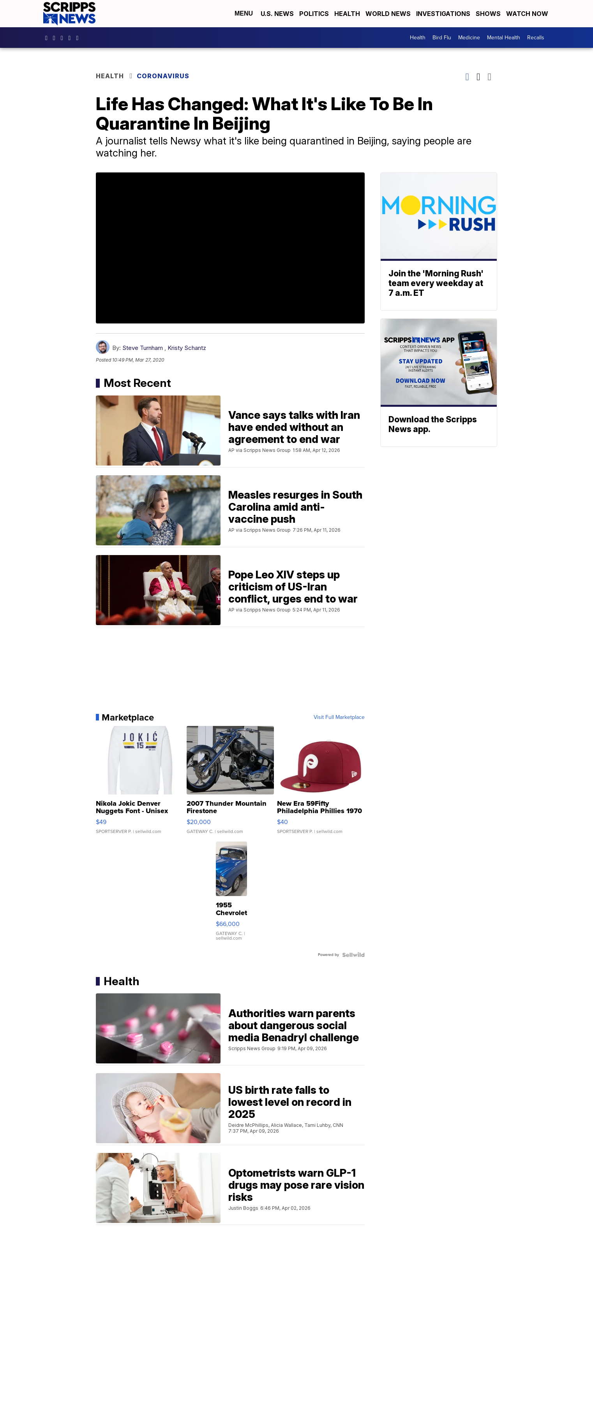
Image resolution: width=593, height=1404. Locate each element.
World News (388, 14)
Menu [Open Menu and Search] (244, 13)
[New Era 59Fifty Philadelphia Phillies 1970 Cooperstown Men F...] (321, 784)
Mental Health (503, 37)
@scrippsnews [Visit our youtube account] (79, 38)
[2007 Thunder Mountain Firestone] (230, 784)
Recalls (535, 37)
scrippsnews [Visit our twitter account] (72, 38)
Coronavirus (163, 76)
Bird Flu (441, 37)
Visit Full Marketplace (339, 717)
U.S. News (277, 14)
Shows (488, 14)
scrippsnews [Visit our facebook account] (48, 38)
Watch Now (528, 14)
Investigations (443, 14)
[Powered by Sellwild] (353, 955)
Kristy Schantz (187, 347)
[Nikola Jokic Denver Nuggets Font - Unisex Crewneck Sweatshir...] (140, 784)
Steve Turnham (142, 347)
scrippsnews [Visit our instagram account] (56, 38)
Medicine (469, 37)
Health (347, 14)
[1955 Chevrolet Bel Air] (231, 895)
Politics (314, 14)
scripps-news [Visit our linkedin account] (64, 38)
